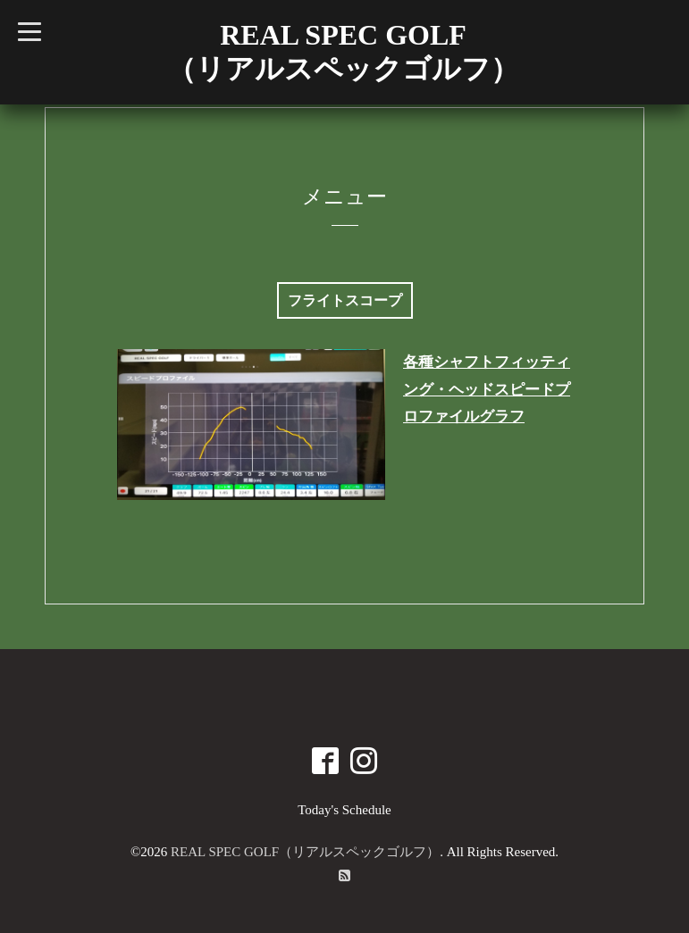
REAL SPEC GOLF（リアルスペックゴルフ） (305, 852)
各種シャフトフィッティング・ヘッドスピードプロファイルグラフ (486, 389)
